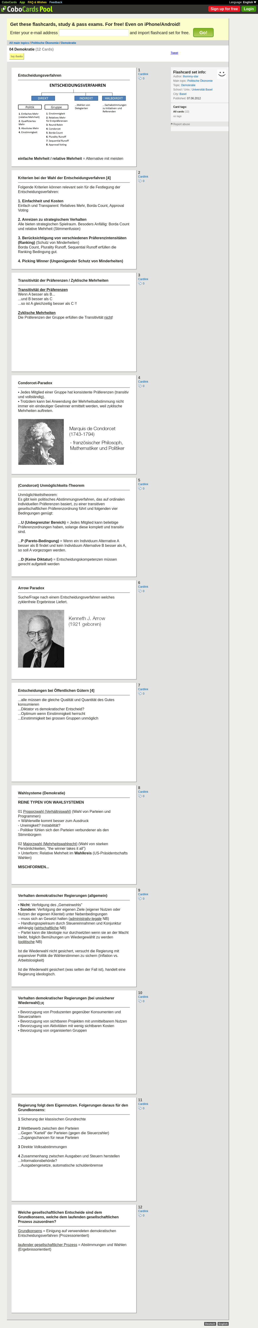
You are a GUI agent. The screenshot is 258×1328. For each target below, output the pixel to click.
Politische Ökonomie (45, 43)
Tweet (174, 52)
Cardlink (143, 74)
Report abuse (181, 124)
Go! (203, 32)
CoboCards (9, 2)
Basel (182, 94)
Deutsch (210, 1323)
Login (249, 9)
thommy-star (190, 76)
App (22, 2)
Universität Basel (202, 89)
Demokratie (68, 43)
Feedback (55, 2)
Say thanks (17, 56)
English (249, 2)
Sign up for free (224, 9)
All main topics (19, 43)
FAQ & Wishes (37, 2)
